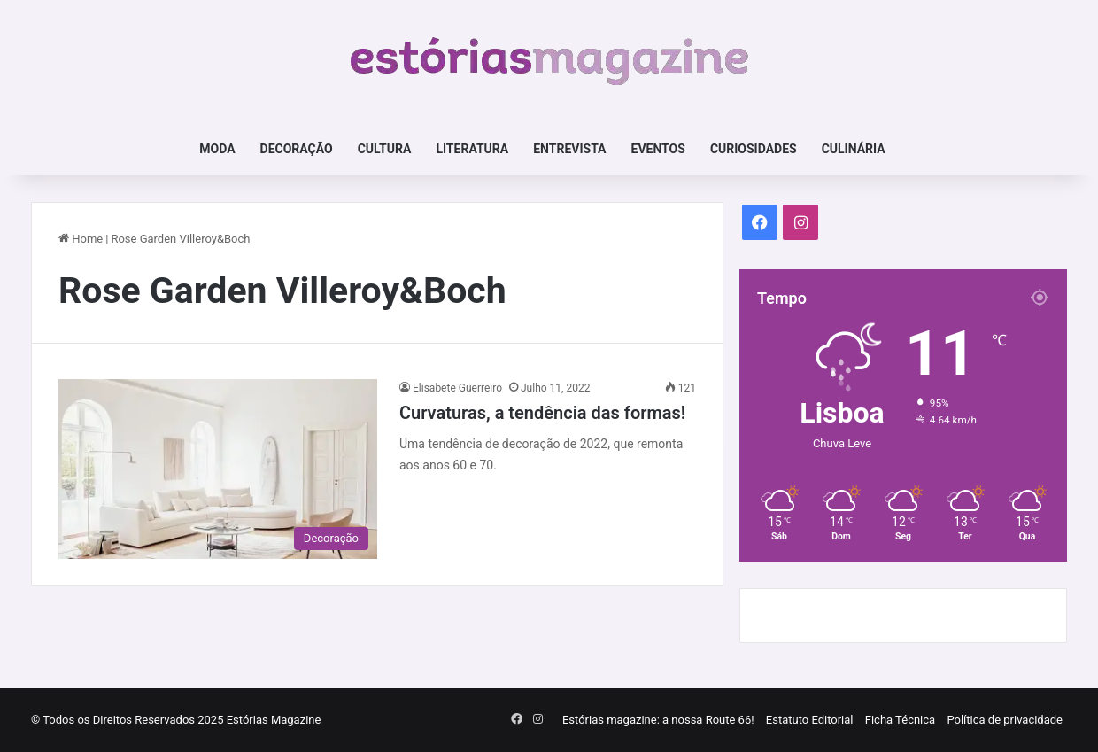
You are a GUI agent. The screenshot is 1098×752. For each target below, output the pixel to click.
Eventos (658, 149)
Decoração (296, 149)
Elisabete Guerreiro (457, 388)
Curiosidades (753, 149)
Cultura (385, 149)
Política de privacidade (1005, 719)
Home (80, 238)
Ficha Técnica (900, 719)
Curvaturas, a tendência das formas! (542, 412)
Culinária (853, 149)
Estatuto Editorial (810, 719)
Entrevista (569, 149)
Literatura (472, 149)
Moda (217, 149)
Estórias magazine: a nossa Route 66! (658, 719)
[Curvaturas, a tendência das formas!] (217, 469)
